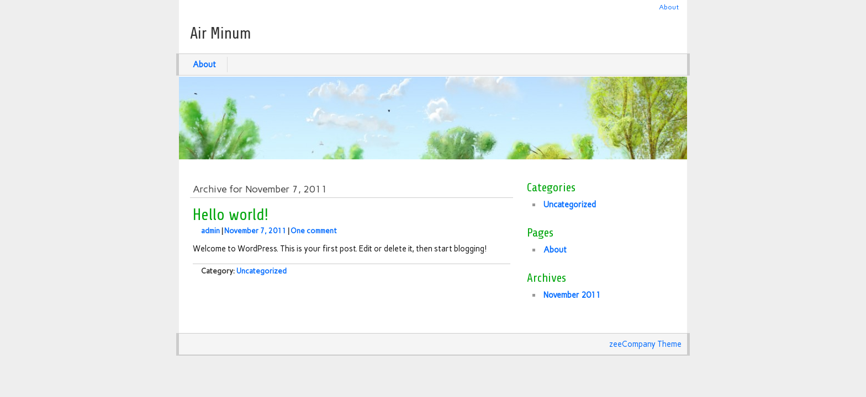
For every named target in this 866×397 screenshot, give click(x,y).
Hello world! (230, 215)
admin (210, 231)
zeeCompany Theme (645, 344)
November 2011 (572, 295)
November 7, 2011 (255, 231)
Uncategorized (261, 271)
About (669, 7)
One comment (314, 231)
